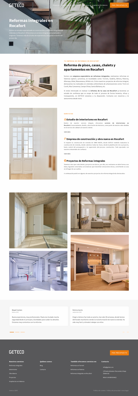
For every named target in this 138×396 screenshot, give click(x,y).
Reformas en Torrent (77, 365)
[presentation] (124, 332)
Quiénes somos (66, 5)
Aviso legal (124, 390)
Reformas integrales (15, 365)
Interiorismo (77, 5)
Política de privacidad (114, 390)
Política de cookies (99, 390)
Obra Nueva (86, 5)
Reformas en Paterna (77, 369)
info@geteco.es (108, 367)
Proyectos (56, 5)
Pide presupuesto (119, 5)
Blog (41, 365)
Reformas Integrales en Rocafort (81, 373)
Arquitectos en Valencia (99, 5)
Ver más (67, 132)
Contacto (43, 369)
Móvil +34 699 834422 (109, 377)
